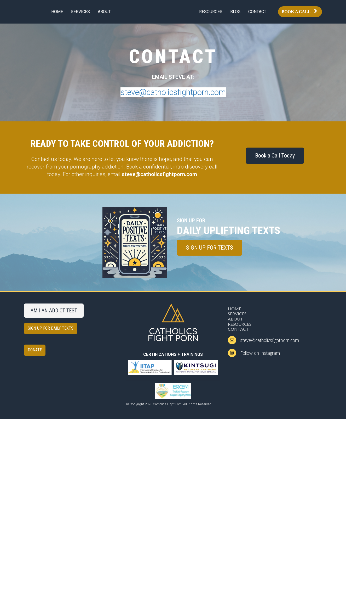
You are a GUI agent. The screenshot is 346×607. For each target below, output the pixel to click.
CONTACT (257, 11)
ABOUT (104, 11)
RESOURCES (210, 11)
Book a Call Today (275, 155)
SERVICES (80, 11)
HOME (57, 11)
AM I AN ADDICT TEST (54, 310)
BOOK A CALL (299, 11)
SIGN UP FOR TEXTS (209, 247)
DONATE (35, 349)
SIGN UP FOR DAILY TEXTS (50, 328)
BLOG (235, 11)
